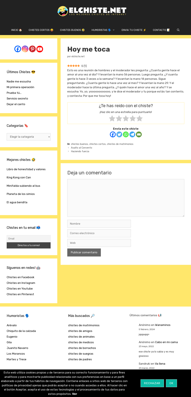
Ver (74, 393)
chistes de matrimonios (120, 144)
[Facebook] (113, 134)
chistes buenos (79, 144)
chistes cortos (97, 144)
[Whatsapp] (126, 134)
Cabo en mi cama (166, 342)
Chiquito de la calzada (21, 331)
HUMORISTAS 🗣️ (104, 30)
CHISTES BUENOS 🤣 (72, 30)
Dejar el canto (16, 104)
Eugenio (12, 336)
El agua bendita (17, 202)
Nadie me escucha (19, 81)
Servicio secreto (17, 98)
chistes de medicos (81, 342)
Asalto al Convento (81, 147)
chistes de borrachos (82, 348)
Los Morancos (16, 353)
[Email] (139, 134)
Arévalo (12, 325)
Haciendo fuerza (80, 151)
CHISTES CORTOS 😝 (41, 30)
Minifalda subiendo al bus (23, 185)
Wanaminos (162, 325)
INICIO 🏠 (16, 30)
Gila (9, 342)
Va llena (160, 363)
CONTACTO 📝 (161, 30)
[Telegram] (132, 134)
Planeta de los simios (21, 194)
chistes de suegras (80, 353)
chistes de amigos (80, 331)
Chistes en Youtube (20, 288)
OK (171, 383)
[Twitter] (119, 134)
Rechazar (152, 383)
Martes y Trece (16, 359)
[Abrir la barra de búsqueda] (178, 30)
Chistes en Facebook (20, 277)
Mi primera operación (20, 87)
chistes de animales (81, 336)
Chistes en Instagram (21, 283)
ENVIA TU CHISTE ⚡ (134, 30)
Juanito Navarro (17, 348)
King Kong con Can (19, 177)
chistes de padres (80, 359)
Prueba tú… (14, 92)
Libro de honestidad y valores (26, 169)
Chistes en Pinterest (20, 294)
